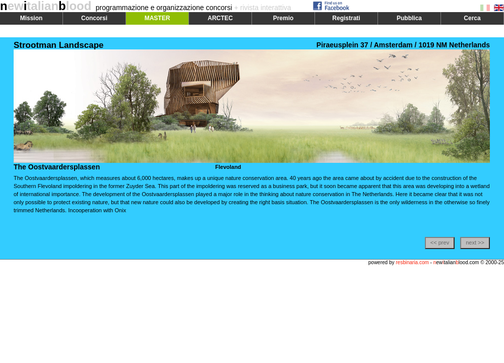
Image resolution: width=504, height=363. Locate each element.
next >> (475, 242)
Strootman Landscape (59, 45)
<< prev (439, 242)
